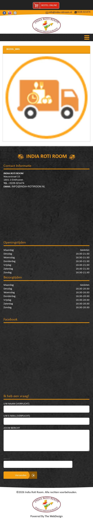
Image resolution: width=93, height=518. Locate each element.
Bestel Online (49, 5)
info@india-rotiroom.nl (60, 12)
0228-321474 (83, 12)
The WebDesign (54, 516)
